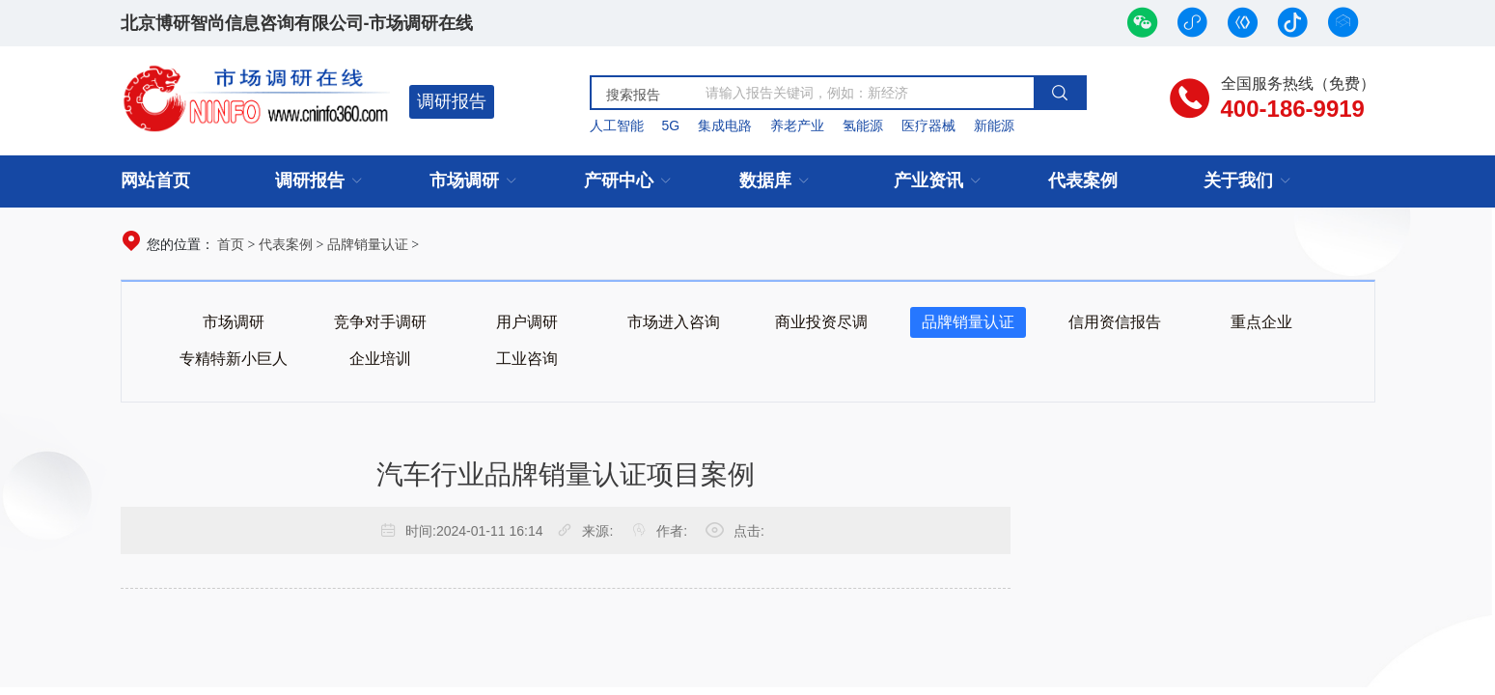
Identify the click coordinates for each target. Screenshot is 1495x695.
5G (670, 125)
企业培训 (380, 358)
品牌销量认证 (367, 244)
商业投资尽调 (821, 322)
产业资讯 (928, 180)
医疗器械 (928, 125)
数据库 (765, 180)
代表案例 (1083, 180)
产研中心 (618, 180)
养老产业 (797, 125)
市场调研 (464, 180)
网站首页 (155, 180)
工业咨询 (527, 358)
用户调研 (527, 322)
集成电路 (725, 125)
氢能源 (863, 125)
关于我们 (1238, 180)
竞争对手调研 (380, 322)
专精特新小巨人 (234, 358)
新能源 (994, 125)
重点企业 (1261, 322)
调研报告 (451, 101)
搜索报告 (633, 94)
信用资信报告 (1114, 322)
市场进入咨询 (673, 322)
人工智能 (617, 125)
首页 (230, 244)
